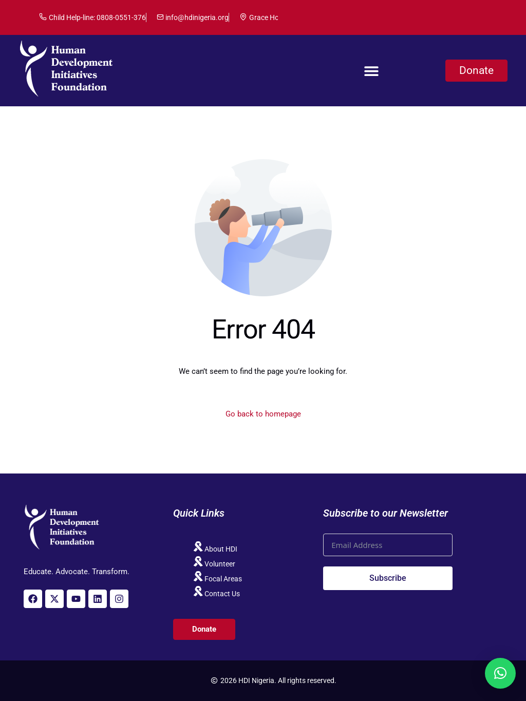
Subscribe (387, 578)
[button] (371, 70)
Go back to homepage (263, 414)
